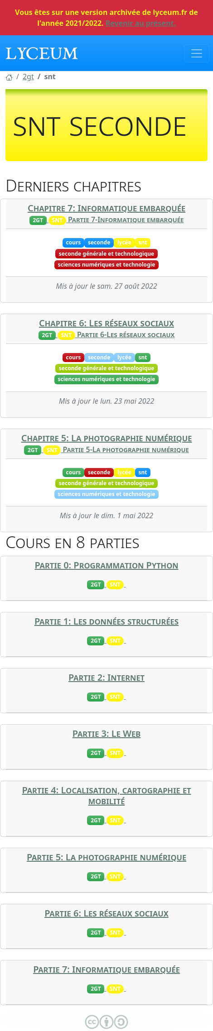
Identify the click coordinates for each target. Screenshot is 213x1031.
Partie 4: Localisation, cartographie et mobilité (106, 795)
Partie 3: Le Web (106, 733)
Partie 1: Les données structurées (106, 621)
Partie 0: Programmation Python (106, 565)
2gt (28, 76)
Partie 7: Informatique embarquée (106, 969)
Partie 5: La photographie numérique (106, 857)
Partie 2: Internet (106, 677)
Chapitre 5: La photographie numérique (106, 438)
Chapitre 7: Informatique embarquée (106, 208)
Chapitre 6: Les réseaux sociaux (106, 323)
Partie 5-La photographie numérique (126, 449)
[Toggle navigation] (196, 53)
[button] (9, 76)
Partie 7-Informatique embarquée (126, 219)
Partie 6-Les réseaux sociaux (125, 334)
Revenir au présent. (141, 23)
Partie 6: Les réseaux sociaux (106, 913)
